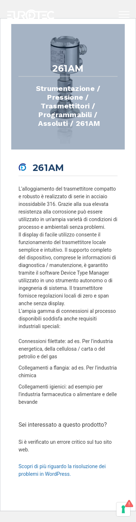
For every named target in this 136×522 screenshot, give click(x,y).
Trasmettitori (65, 105)
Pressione (65, 96)
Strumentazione (65, 88)
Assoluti (53, 123)
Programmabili (65, 114)
